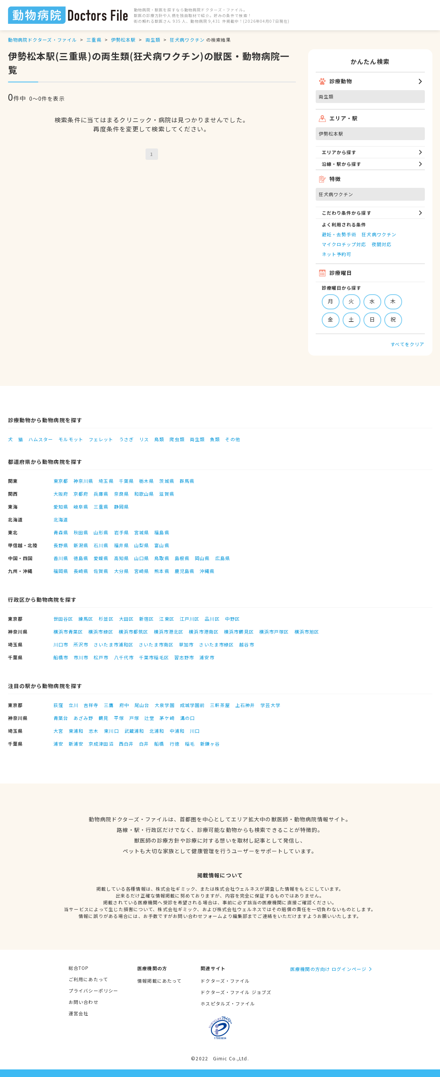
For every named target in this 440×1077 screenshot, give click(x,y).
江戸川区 (189, 618)
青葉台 (60, 718)
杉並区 (106, 618)
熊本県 (161, 571)
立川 (73, 705)
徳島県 (81, 558)
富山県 (161, 545)
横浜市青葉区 (68, 631)
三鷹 (109, 705)
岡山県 (202, 558)
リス (144, 439)
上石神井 (245, 705)
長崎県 (81, 571)
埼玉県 (106, 481)
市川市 (81, 657)
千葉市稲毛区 (154, 657)
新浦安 (76, 743)
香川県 (60, 558)
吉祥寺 (91, 705)
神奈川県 (83, 481)
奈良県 (121, 493)
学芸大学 (270, 705)
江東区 (166, 618)
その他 (232, 439)
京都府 (81, 493)
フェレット (101, 439)
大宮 (58, 730)
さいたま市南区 (156, 644)
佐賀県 (101, 571)
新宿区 (146, 618)
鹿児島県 (184, 571)
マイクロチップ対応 (344, 244)
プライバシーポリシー (93, 990)
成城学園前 (192, 705)
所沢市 (81, 644)
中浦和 (177, 730)
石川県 (101, 545)
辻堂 (149, 718)
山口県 (141, 558)
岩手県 (121, 532)
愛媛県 (101, 558)
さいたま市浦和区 (113, 644)
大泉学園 (164, 705)
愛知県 (60, 506)
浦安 (58, 743)
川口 (195, 730)
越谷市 (246, 644)
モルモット (70, 439)
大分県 (121, 571)
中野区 (232, 618)
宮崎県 (141, 571)
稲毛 (190, 743)
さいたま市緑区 (216, 644)
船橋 (159, 743)
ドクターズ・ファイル (225, 980)
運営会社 (78, 1013)
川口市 (60, 644)
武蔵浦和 (134, 730)
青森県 (60, 532)
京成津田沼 (101, 743)
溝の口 (187, 718)
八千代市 (124, 657)
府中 (124, 705)
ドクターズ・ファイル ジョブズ (235, 992)
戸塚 (134, 718)
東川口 (111, 730)
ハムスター (40, 439)
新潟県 (81, 545)
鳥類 (159, 439)
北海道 (60, 519)
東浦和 (76, 730)
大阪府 (60, 493)
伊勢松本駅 (123, 39)
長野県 (60, 545)
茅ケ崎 (167, 718)
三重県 (93, 39)
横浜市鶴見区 (239, 631)
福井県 (121, 545)
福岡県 (60, 571)
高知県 (121, 558)
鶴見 (103, 718)
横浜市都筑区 (134, 631)
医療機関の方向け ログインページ (328, 969)
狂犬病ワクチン (187, 39)
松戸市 (101, 657)
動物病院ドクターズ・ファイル (42, 39)
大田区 (126, 618)
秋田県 (81, 532)
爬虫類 (176, 439)
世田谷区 (63, 618)
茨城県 (166, 481)
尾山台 (142, 705)
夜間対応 (381, 244)
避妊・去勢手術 (339, 234)
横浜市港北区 (169, 631)
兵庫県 (101, 493)
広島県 (222, 558)
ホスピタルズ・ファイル (227, 1003)
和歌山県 (144, 493)
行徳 (175, 743)
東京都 (60, 481)
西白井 (126, 743)
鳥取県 (161, 558)
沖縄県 (207, 571)
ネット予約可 (337, 254)
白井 (144, 743)
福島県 (161, 532)
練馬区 (85, 618)
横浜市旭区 (306, 631)
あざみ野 (83, 718)
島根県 (182, 558)
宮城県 (141, 532)
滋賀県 (166, 493)
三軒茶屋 (220, 705)
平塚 (119, 718)
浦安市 (206, 657)
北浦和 (156, 730)
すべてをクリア (407, 344)
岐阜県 (81, 506)
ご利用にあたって (88, 979)
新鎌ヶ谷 (210, 743)
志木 (94, 730)
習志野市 (184, 657)
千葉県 (126, 481)
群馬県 (187, 481)
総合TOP (79, 968)
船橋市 (60, 657)
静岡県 (121, 506)
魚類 (215, 439)
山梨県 (141, 545)
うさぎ (126, 439)
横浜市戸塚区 (274, 631)
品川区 (212, 618)
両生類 (153, 39)
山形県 (101, 532)
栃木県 (146, 481)
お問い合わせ (84, 1002)
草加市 (186, 644)
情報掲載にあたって (159, 980)
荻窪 (58, 705)
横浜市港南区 (204, 631)
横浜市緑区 (100, 631)
